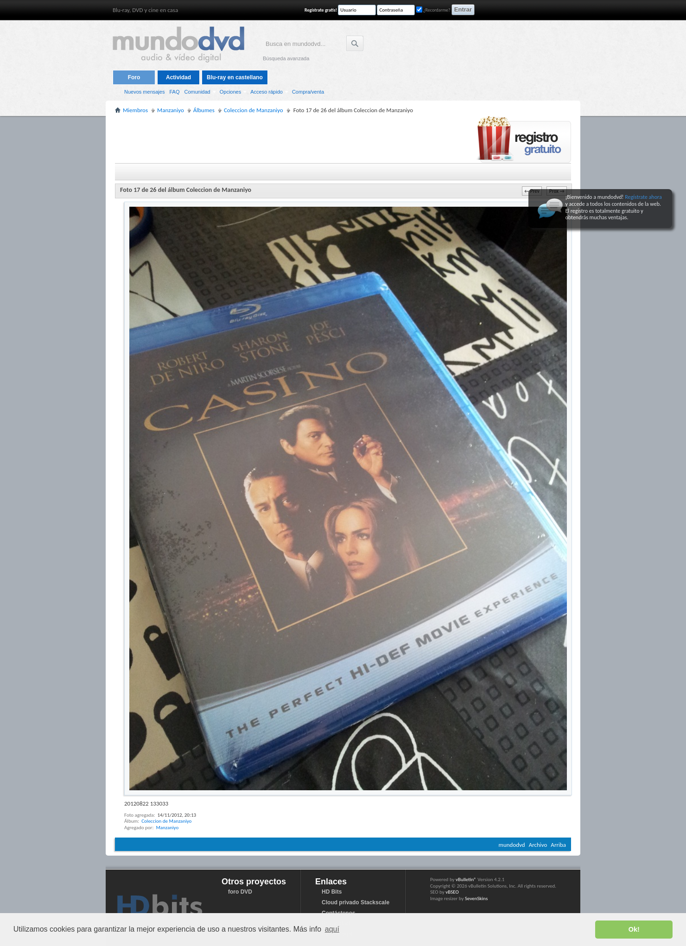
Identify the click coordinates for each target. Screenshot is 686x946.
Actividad (178, 77)
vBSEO (452, 892)
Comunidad (197, 92)
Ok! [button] (634, 929)
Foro (134, 77)
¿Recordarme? (433, 10)
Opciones (230, 92)
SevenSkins (476, 898)
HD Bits (332, 892)
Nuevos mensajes (144, 92)
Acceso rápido (266, 92)
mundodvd (512, 844)
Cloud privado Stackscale (355, 902)
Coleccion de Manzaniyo (166, 821)
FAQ (174, 92)
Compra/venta (308, 92)
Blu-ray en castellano (235, 77)
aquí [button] (332, 929)
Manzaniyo (167, 828)
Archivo (538, 844)
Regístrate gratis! (321, 10)
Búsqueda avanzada (286, 58)
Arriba (558, 844)
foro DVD (240, 892)
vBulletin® (466, 879)
